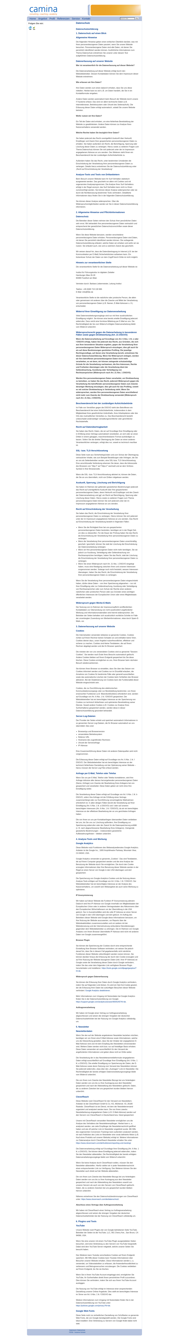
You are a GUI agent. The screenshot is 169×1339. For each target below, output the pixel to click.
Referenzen (63, 18)
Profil (52, 18)
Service (76, 18)
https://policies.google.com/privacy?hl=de (93, 1306)
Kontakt (86, 18)
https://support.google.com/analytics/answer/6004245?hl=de (101, 1002)
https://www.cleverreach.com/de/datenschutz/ (100, 1199)
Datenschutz (81, 1330)
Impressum (72, 1330)
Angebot (42, 18)
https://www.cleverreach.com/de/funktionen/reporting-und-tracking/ (103, 1143)
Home (33, 18)
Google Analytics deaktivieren (97, 991)
